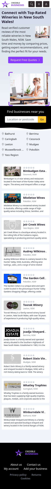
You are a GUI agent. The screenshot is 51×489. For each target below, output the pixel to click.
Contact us (34, 464)
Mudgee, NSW (29, 362)
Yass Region (11, 155)
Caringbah (11, 139)
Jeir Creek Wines (34, 224)
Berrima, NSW (29, 335)
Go (42, 119)
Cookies (25, 478)
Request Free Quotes (25, 60)
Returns (36, 474)
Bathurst (10, 133)
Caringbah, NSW (30, 389)
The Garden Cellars (36, 278)
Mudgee (34, 144)
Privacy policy (18, 474)
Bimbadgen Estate (35, 171)
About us (16, 464)
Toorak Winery (33, 305)
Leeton (9, 144)
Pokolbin (34, 149)
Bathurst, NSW (29, 415)
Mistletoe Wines (34, 198)
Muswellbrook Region (17, 149)
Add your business (35, 469)
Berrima (33, 133)
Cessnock (34, 139)
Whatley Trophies (35, 385)
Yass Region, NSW (31, 228)
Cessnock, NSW (30, 174)
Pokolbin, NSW (29, 201)
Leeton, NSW (29, 308)
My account (11, 469)
